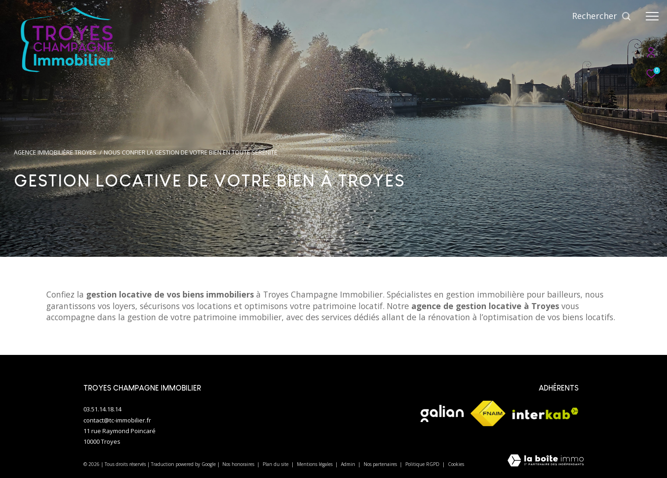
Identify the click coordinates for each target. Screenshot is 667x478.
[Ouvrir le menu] (652, 16)
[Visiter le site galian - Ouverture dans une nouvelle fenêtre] (442, 413)
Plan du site (276, 464)
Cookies (456, 464)
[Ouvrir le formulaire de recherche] (601, 16)
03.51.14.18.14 (102, 409)
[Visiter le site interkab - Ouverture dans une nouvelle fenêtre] (545, 413)
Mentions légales (315, 464)
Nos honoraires (239, 464)
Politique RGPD (422, 464)
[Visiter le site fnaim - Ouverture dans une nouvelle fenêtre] (488, 413)
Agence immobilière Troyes (55, 152)
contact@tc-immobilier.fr (117, 420)
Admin (349, 464)
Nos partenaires (381, 464)
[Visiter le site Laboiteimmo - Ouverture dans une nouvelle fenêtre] (546, 461)
